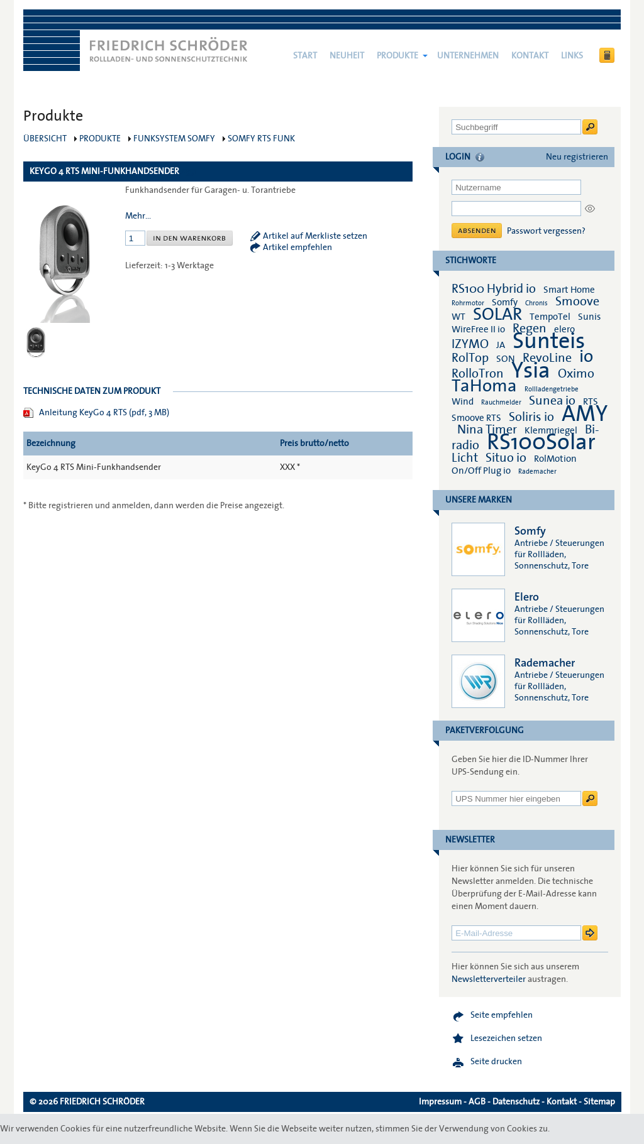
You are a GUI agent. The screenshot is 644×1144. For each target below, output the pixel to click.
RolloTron (478, 374)
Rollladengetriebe (552, 389)
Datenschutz (516, 1102)
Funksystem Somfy (174, 139)
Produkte (397, 56)
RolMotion (555, 458)
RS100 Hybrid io (494, 289)
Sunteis (549, 341)
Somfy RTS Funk (261, 139)
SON (505, 358)
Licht (465, 458)
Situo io (506, 458)
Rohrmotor (468, 303)
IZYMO (470, 344)
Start (305, 56)
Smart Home (569, 289)
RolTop (470, 358)
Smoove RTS (476, 417)
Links (572, 56)
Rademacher (537, 471)
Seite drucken (496, 1062)
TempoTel (550, 316)
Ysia (530, 370)
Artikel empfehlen (297, 247)
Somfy (505, 302)
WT (458, 316)
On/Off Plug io (481, 470)
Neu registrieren (577, 157)
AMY (585, 414)
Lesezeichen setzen (506, 1038)
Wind (463, 401)
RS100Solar (541, 442)
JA (501, 345)
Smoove (577, 301)
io (586, 356)
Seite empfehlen (501, 1015)
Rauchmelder (501, 402)
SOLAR (497, 314)
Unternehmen (468, 56)
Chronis (536, 303)
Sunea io (552, 401)
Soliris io (531, 417)
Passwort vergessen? (546, 231)
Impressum (440, 1102)
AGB (477, 1102)
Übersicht (45, 139)
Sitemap (599, 1102)
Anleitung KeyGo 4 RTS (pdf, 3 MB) (104, 413)
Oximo (576, 374)
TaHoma (484, 386)
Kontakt (529, 56)
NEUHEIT (347, 56)
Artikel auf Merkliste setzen (315, 236)
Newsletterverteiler (489, 979)
